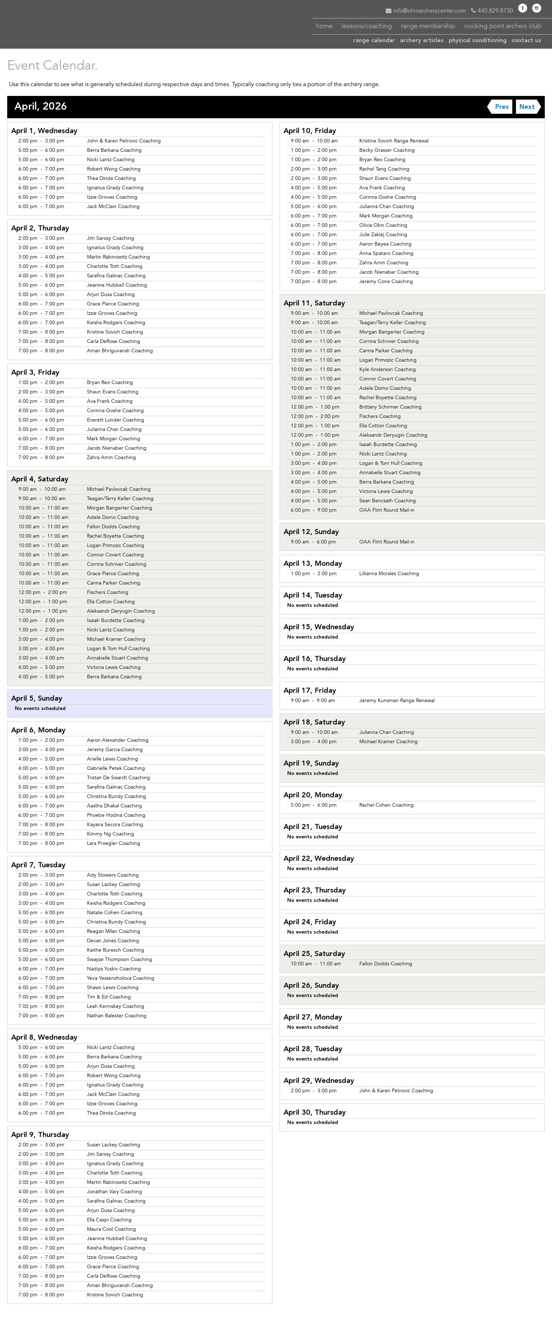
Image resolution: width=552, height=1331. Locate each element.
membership (428, 26)
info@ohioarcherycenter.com (426, 10)
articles (422, 41)
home (324, 26)
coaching (367, 26)
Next (527, 107)
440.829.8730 (492, 10)
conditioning (478, 41)
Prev (502, 107)
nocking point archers (502, 26)
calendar (374, 41)
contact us (526, 41)
